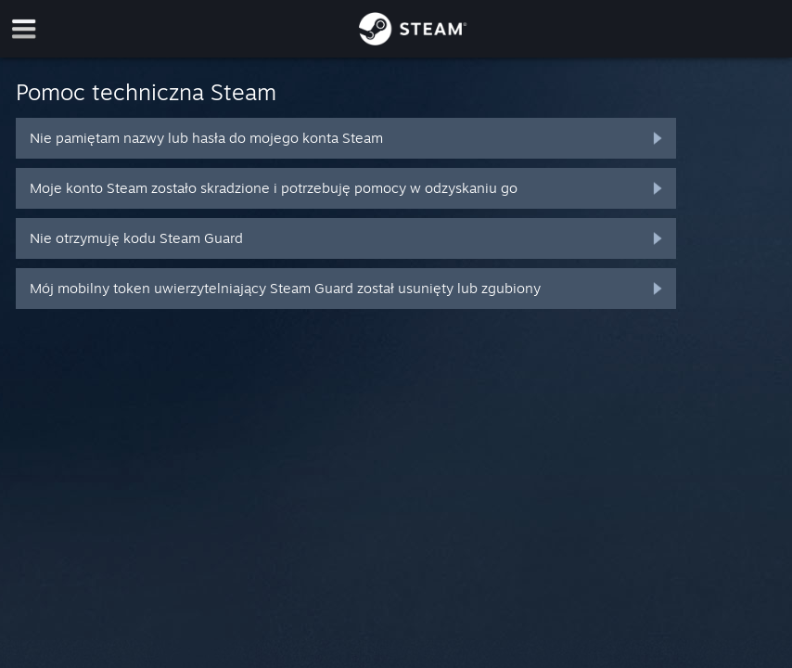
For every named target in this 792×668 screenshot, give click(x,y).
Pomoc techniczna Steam (146, 92)
